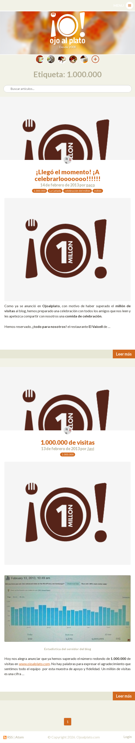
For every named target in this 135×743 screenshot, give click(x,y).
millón (97, 190)
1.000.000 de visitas (67, 442)
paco (90, 185)
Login (127, 737)
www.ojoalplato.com (34, 664)
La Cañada (55, 190)
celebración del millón (77, 190)
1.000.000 (40, 190)
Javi (90, 448)
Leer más (124, 354)
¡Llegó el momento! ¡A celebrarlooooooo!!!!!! (68, 175)
